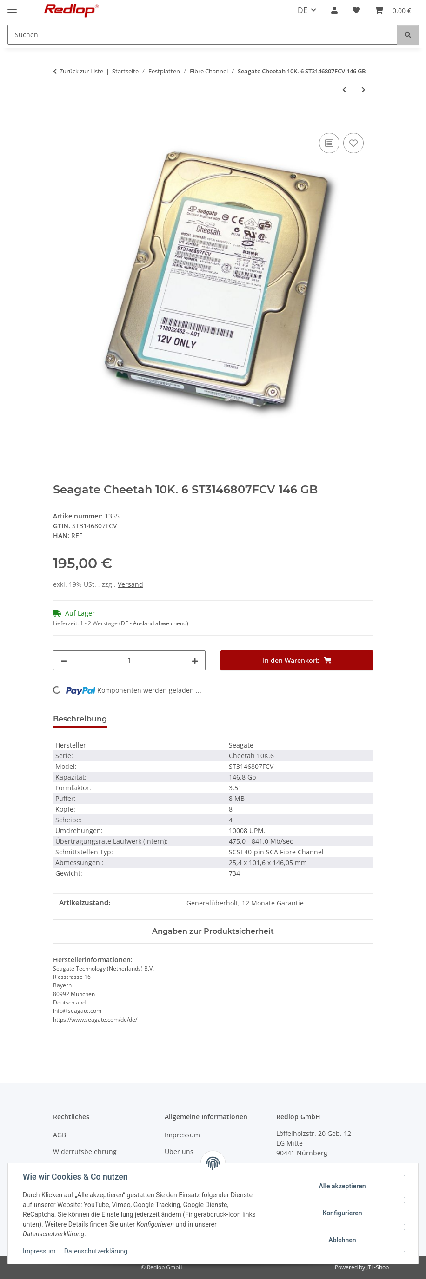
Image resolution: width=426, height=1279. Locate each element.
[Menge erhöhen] (195, 660)
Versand (130, 584)
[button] (334, 10)
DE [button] (302, 10)
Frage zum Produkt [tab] (159, 719)
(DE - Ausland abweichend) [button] (153, 623)
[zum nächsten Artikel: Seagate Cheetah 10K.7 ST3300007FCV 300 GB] (363, 89)
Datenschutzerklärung (95, 1251)
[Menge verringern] (63, 660)
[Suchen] (202, 35)
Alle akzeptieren (342, 1186)
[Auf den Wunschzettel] (353, 143)
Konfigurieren (342, 1213)
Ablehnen (342, 1240)
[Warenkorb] (393, 10)
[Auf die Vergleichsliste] (329, 143)
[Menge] (129, 660)
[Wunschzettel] (356, 10)
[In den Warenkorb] (60, 120)
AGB (59, 1134)
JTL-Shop (377, 1267)
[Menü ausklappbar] (12, 6)
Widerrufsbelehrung (85, 1151)
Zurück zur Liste (81, 71)
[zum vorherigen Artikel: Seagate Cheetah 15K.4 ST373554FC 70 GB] (344, 89)
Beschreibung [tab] (80, 719)
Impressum (39, 1251)
